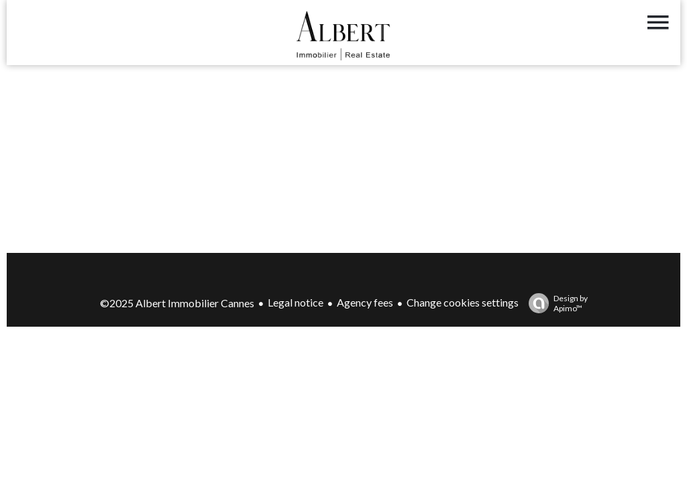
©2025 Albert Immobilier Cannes (177, 303)
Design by (555, 303)
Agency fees (365, 302)
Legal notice (295, 302)
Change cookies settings (463, 302)
